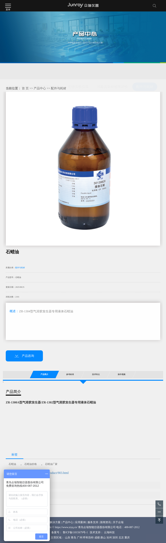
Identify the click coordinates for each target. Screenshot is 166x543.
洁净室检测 (15, 71)
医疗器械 (13, 80)
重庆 (127, 537)
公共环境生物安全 (46, 71)
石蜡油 (12, 464)
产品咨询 (24, 355)
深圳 (115, 537)
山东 (67, 537)
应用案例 (80, 522)
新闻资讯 (105, 522)
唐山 (103, 537)
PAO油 (29, 495)
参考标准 (70, 374)
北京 (121, 537)
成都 (97, 537)
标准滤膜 (30, 485)
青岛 (73, 537)
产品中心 (40, 88)
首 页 (25, 88)
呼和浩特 (88, 537)
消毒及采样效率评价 (112, 71)
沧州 (109, 537)
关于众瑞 (118, 522)
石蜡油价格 (30, 464)
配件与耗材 (144, 71)
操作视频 (121, 374)
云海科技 (109, 532)
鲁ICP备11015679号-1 (75, 532)
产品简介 (44, 374)
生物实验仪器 (78, 71)
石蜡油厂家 (51, 464)
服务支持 (92, 522)
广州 (79, 537)
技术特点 (96, 374)
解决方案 (55, 522)
